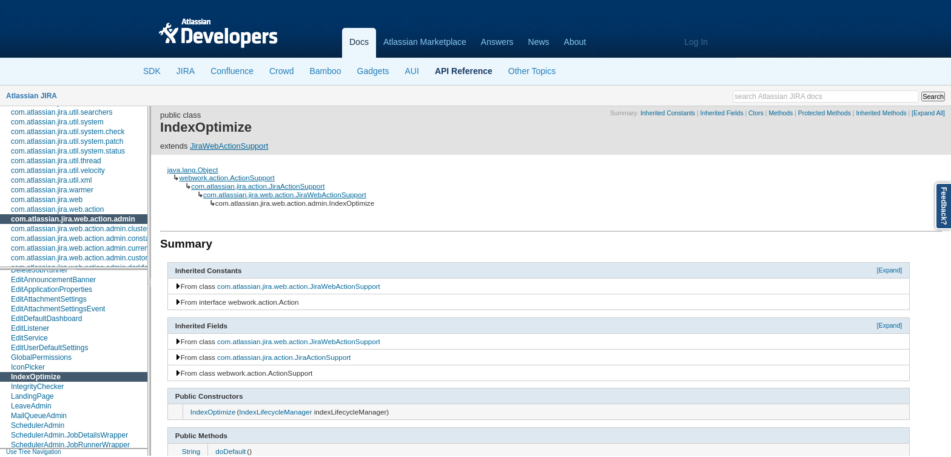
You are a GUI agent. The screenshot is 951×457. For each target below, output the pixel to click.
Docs (359, 42)
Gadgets (373, 71)
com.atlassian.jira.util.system (57, 122)
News (538, 42)
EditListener (30, 328)
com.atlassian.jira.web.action (57, 209)
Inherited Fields (722, 113)
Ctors (756, 113)
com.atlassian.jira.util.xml (51, 180)
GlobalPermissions (41, 357)
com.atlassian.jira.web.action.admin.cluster (80, 229)
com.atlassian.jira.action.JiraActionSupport (257, 186)
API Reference (463, 71)
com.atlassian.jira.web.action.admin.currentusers (89, 248)
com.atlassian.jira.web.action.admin (73, 219)
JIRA (185, 71)
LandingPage (32, 396)
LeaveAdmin (31, 406)
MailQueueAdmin (39, 415)
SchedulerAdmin (37, 425)
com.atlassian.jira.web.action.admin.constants (85, 238)
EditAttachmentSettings (49, 299)
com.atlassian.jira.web (46, 199)
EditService (29, 338)
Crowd (281, 71)
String (191, 451)
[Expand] (889, 270)
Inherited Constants (667, 113)
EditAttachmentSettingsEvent (58, 309)
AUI (412, 71)
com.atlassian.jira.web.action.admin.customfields (89, 258)
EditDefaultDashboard (46, 318)
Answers (497, 42)
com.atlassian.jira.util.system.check (67, 131)
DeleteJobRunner (39, 270)
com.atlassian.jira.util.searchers (61, 112)
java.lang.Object (192, 170)
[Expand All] (928, 113)
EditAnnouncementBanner (53, 280)
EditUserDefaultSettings (49, 348)
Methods (780, 113)
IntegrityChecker (37, 386)
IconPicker (28, 367)
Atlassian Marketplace (424, 42)
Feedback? (943, 206)
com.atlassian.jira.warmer (52, 190)
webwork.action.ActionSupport (226, 177)
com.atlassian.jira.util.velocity (58, 170)
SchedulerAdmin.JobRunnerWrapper (70, 445)
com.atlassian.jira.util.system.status (68, 151)
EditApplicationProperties (51, 289)
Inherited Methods (881, 113)
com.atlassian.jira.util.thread (56, 161)
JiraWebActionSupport (229, 146)
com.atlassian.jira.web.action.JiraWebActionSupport (284, 194)
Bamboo (325, 71)
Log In (696, 42)
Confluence (232, 71)
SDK (152, 71)
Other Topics (532, 71)
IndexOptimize (36, 377)
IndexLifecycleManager (275, 412)
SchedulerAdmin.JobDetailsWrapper (69, 435)
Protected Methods (824, 113)
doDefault (230, 451)
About (575, 42)
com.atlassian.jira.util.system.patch (67, 141)
